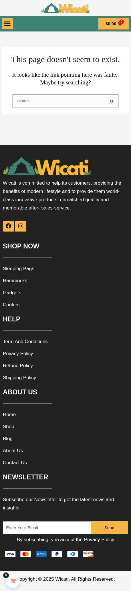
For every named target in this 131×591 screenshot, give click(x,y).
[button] (7, 23)
